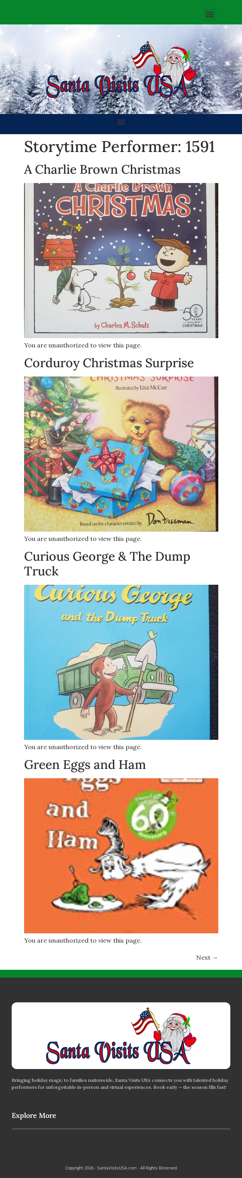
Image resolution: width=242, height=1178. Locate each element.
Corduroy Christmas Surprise (109, 363)
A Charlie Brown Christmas (102, 169)
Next (207, 957)
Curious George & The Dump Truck (107, 563)
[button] (210, 14)
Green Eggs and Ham (85, 764)
